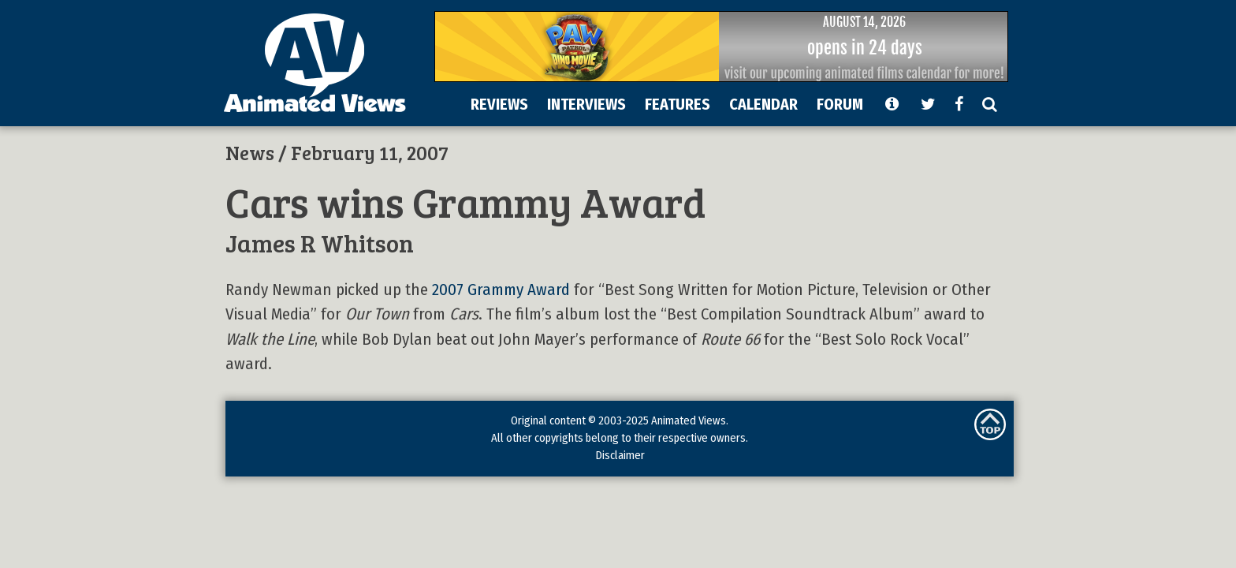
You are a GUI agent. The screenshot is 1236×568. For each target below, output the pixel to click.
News (249, 152)
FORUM (840, 104)
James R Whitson (319, 243)
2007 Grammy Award (501, 290)
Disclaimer (620, 455)
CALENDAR (763, 104)
